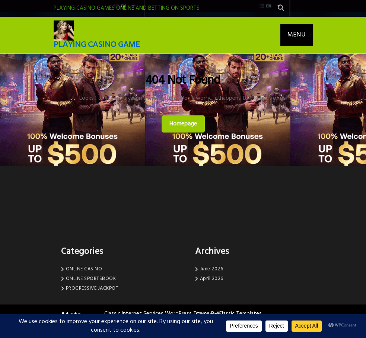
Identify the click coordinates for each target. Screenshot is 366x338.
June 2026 (211, 303)
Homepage (186, 124)
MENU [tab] (296, 34)
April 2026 (211, 313)
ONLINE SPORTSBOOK (91, 313)
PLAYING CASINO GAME (97, 44)
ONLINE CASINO (84, 303)
